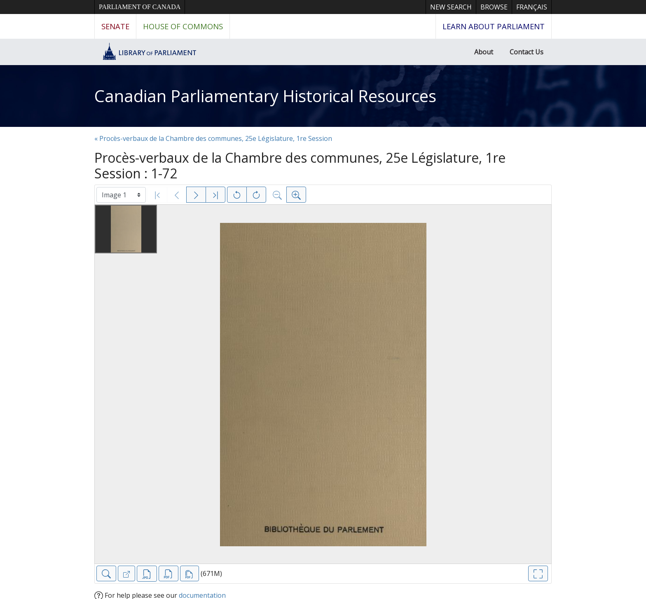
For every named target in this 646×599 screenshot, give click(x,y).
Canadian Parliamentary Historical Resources (265, 95)
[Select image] (121, 195)
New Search (451, 7)
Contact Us (526, 51)
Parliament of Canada (139, 6)
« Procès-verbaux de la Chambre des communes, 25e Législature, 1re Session (213, 138)
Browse (494, 7)
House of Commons (183, 26)
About (483, 51)
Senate (115, 26)
